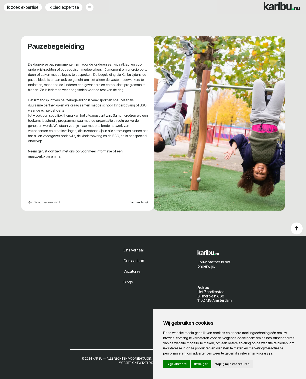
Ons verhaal (133, 250)
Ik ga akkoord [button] (177, 364)
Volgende (139, 202)
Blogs (128, 282)
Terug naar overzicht (44, 202)
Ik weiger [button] (201, 364)
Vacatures (131, 271)
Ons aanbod (133, 260)
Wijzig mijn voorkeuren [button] (232, 364)
